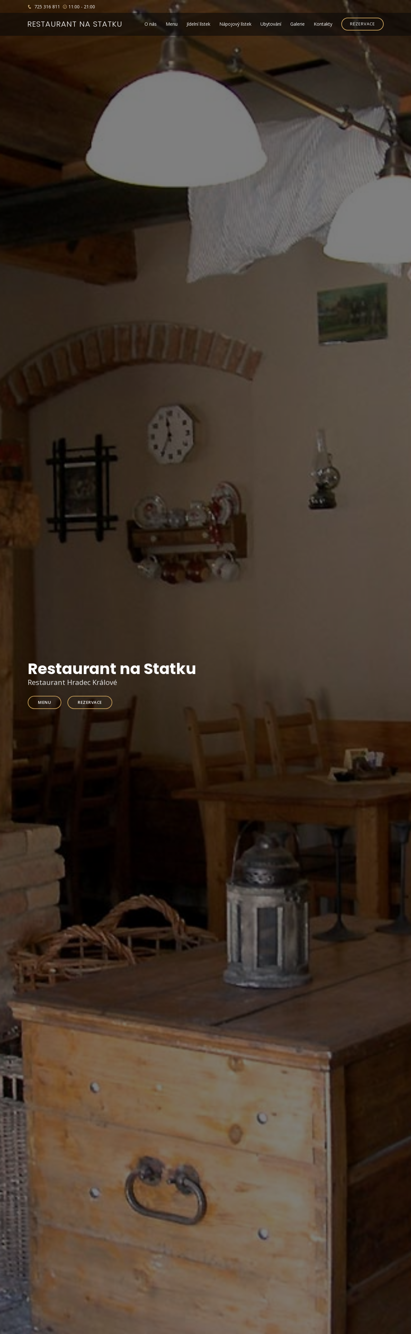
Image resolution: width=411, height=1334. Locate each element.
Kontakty (323, 24)
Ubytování (270, 24)
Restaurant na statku (74, 24)
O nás (150, 24)
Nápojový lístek (235, 24)
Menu (172, 24)
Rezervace (92, 702)
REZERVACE (362, 24)
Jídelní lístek (198, 24)
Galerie (297, 24)
